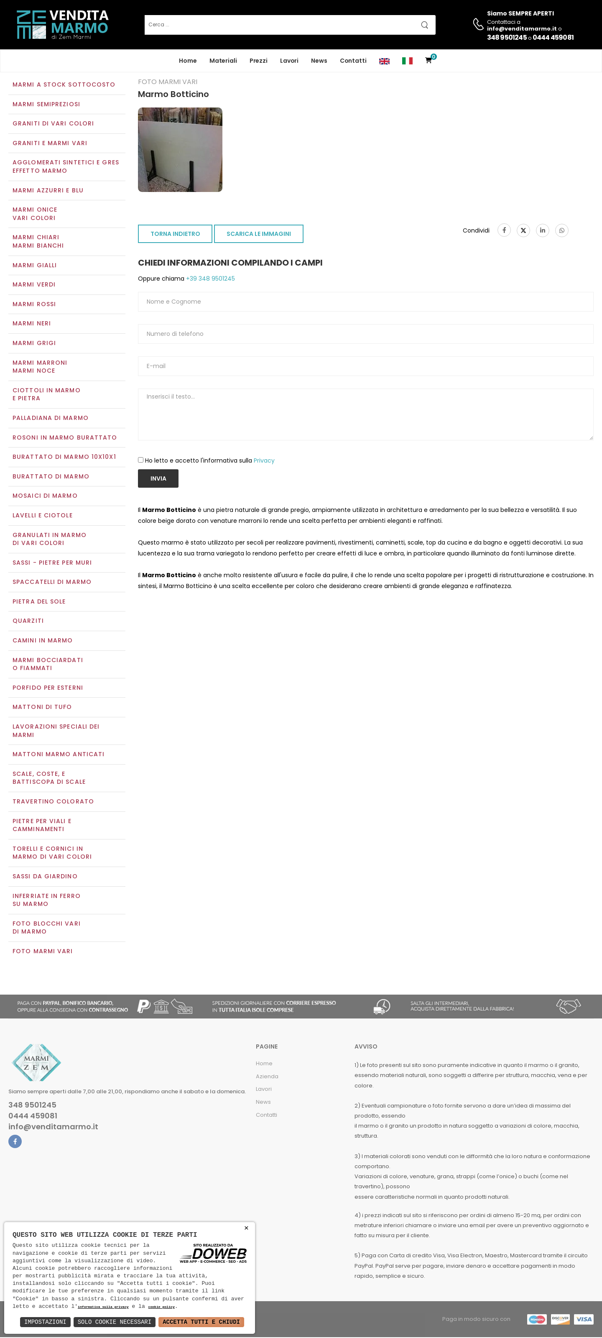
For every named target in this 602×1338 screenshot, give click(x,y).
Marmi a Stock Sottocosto (64, 85)
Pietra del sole (39, 602)
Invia (158, 479)
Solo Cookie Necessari (114, 1322)
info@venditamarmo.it (53, 1127)
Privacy (264, 461)
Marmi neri (32, 324)
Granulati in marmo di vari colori (50, 540)
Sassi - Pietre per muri (52, 563)
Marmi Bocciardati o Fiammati (48, 665)
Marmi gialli (35, 266)
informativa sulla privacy (103, 1307)
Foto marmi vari (43, 952)
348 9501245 (507, 37)
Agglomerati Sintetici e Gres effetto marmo (66, 167)
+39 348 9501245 (209, 280)
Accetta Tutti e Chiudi (201, 1322)
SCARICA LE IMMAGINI (259, 235)
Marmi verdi (34, 285)
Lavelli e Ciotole (43, 516)
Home (188, 60)
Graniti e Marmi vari (50, 144)
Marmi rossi (34, 305)
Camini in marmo (43, 641)
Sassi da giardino (45, 877)
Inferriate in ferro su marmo (47, 901)
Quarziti (28, 622)
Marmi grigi (34, 344)
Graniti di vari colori (53, 124)
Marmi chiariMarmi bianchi (38, 242)
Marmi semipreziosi (46, 105)
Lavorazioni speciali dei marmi (56, 731)
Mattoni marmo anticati (59, 755)
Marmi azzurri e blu (48, 191)
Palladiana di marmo (51, 418)
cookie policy (161, 1307)
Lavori (289, 60)
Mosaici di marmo (45, 497)
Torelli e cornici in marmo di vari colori (52, 853)
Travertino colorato (53, 802)
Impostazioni (45, 1322)
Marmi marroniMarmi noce (40, 367)
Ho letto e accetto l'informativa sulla (210, 461)
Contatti (353, 60)
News (319, 60)
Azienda (267, 1077)
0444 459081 (553, 37)
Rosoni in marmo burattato (65, 438)
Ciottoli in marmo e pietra (47, 395)
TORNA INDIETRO (175, 235)
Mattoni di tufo (42, 708)
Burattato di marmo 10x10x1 (64, 457)
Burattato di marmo (51, 477)
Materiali (223, 60)
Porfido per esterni (48, 688)
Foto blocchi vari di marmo (47, 928)
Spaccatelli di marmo (52, 583)
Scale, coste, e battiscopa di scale (49, 778)
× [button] (246, 1228)
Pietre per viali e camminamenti (42, 826)
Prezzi (259, 60)
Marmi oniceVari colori (35, 215)
